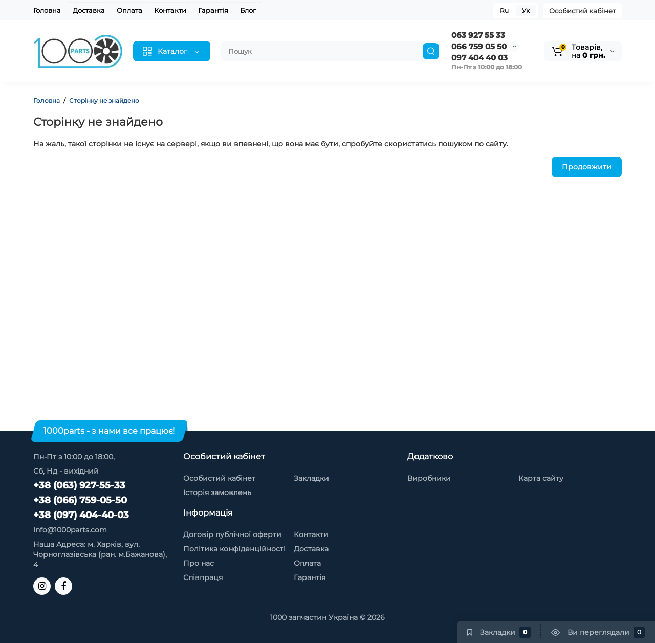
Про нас (198, 563)
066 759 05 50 (479, 46)
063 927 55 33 (478, 35)
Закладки (311, 478)
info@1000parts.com (70, 529)
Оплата (129, 10)
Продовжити (587, 167)
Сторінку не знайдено (104, 100)
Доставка (89, 10)
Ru (504, 10)
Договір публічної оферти (232, 534)
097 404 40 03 (479, 57)
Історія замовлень (217, 492)
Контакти (170, 10)
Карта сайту (540, 478)
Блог (248, 10)
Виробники (429, 478)
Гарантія (213, 10)
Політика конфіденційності (234, 548)
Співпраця (203, 577)
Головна (47, 10)
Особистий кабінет (582, 11)
